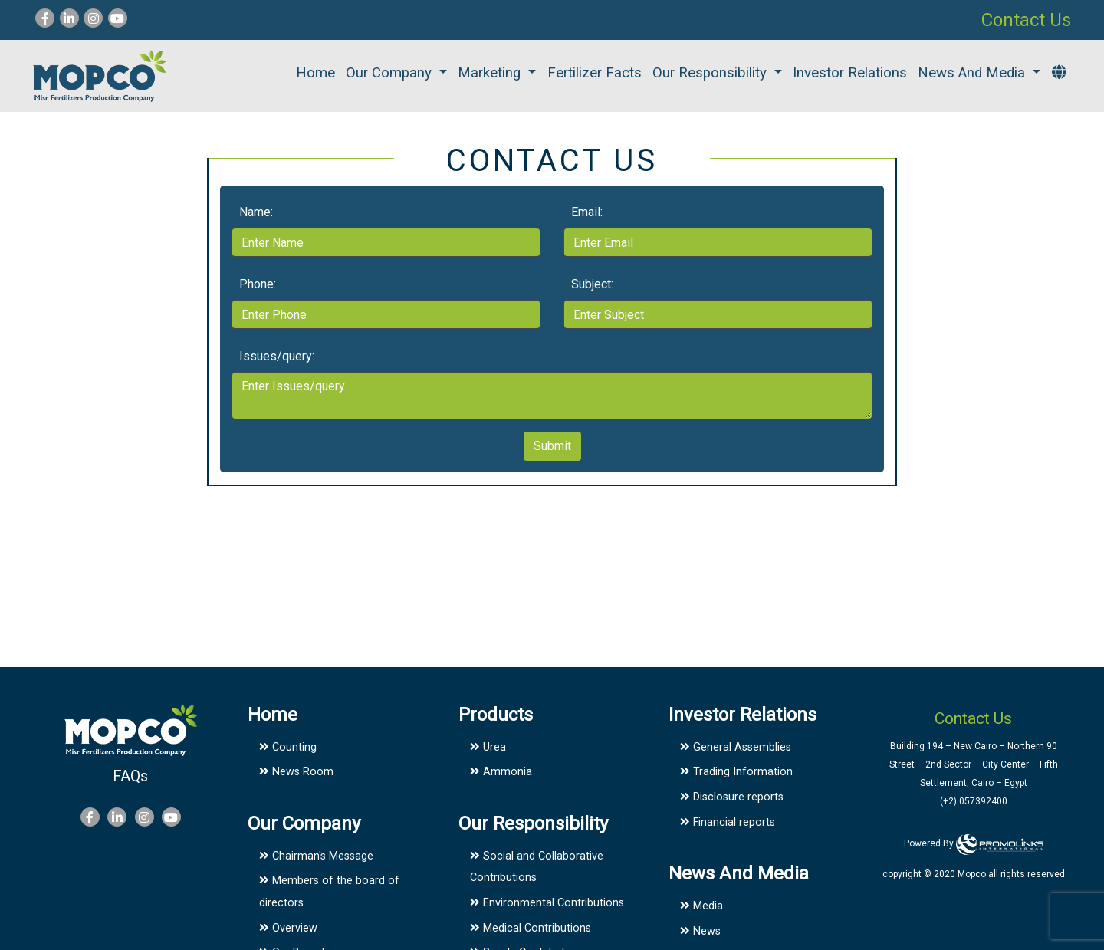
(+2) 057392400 (973, 801)
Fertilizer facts (594, 72)
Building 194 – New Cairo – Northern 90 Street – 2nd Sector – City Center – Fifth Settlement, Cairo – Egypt (973, 764)
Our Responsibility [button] (711, 72)
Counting (288, 747)
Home (315, 72)
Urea (488, 747)
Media (701, 905)
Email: (587, 212)
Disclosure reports (732, 797)
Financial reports (727, 822)
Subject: (592, 284)
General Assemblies (735, 747)
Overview (288, 928)
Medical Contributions (530, 928)
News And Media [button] (973, 72)
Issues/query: (276, 356)
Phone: (257, 284)
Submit (552, 446)
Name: (256, 212)
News (700, 931)
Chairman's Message (316, 856)
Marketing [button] (491, 72)
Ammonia (501, 771)
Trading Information (736, 771)
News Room (296, 771)
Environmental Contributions (547, 902)
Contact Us (1026, 20)
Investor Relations (850, 72)
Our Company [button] (390, 72)
